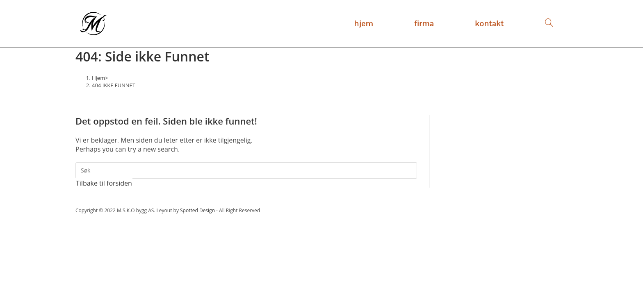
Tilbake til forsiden (104, 183)
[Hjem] (98, 78)
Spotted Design (197, 210)
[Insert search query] (246, 170)
